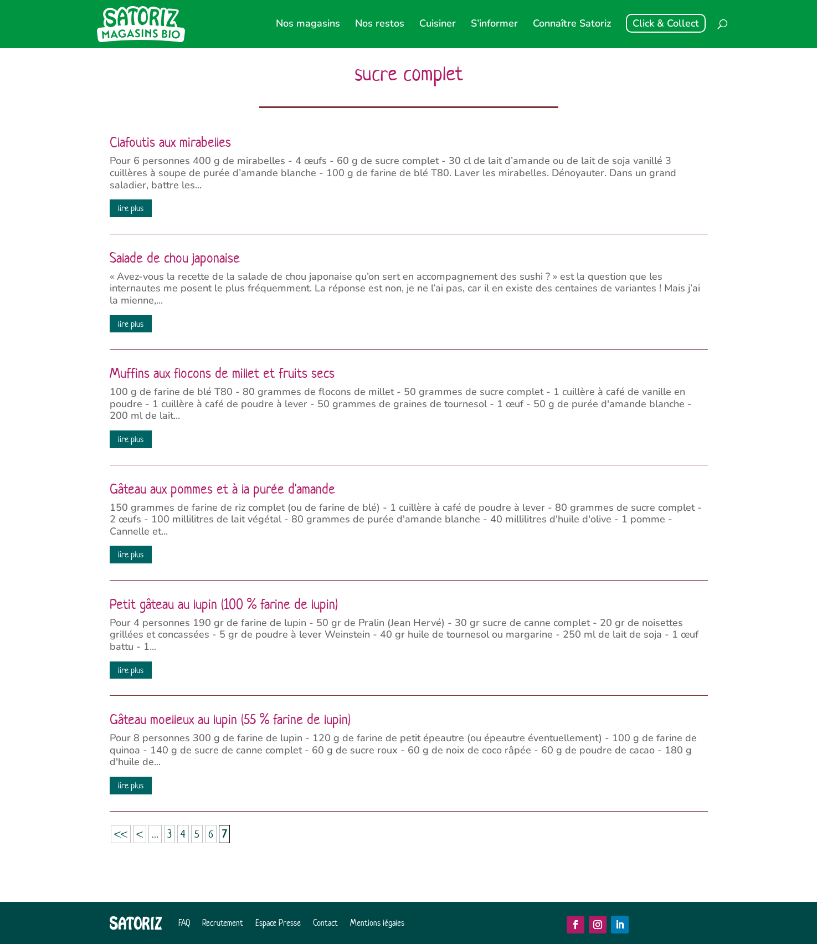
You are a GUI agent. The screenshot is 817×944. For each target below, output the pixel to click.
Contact (325, 922)
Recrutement (222, 922)
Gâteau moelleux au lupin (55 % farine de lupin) (230, 719)
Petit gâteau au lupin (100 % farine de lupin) (224, 604)
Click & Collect (666, 23)
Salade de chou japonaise (175, 258)
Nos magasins (308, 24)
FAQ (184, 922)
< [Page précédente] (139, 834)
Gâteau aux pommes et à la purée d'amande (222, 489)
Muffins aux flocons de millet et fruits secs (222, 373)
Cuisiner (437, 24)
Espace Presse (278, 922)
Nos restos (379, 24)
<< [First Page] (120, 834)
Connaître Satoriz (572, 24)
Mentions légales (377, 922)
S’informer (494, 24)
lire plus (130, 208)
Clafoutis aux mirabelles (170, 142)
